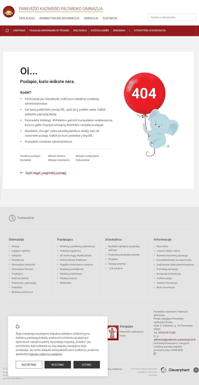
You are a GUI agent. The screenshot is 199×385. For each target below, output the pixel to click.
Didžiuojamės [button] (100, 30)
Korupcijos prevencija (169, 273)
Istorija (15, 246)
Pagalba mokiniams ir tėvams (76, 264)
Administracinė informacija (59, 18)
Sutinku (86, 364)
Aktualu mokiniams (59, 160)
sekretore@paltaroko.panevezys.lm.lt (175, 339)
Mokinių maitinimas (71, 273)
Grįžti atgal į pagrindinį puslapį (46, 173)
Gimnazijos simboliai (23, 264)
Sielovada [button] (80, 30)
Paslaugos (27, 18)
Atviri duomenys (166, 287)
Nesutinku (57, 364)
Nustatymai (29, 364)
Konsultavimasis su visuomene (174, 259)
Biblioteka (65, 282)
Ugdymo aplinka (21, 250)
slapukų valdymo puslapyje (45, 354)
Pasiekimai (18, 259)
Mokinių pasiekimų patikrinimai (77, 246)
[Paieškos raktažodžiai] (172, 17)
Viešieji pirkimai (117, 263)
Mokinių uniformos (22, 292)
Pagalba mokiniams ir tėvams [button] (49, 30)
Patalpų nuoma (68, 278)
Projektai (113, 259)
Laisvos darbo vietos (168, 250)
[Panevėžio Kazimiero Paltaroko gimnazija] (11, 10)
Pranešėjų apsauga (167, 269)
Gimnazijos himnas (22, 269)
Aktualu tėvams (56, 156)
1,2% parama (115, 268)
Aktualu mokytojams (87, 156)
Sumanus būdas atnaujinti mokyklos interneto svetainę (143, 372)
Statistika (17, 287)
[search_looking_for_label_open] (191, 17)
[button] (169, 8)
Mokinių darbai (20, 278)
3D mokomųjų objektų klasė (76, 255)
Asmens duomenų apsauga (172, 255)
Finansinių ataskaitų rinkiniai (124, 254)
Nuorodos (162, 246)
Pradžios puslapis (30, 156)
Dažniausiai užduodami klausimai (175, 264)
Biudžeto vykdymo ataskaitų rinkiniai (124, 248)
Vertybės (17, 255)
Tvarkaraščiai (21, 218)
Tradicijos (17, 273)
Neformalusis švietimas (73, 259)
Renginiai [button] (119, 30)
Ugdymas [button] (19, 30)
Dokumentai (82, 160)
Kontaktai (110, 18)
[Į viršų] (196, 370)
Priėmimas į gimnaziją (24, 282)
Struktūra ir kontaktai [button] (150, 30)
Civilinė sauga (164, 278)
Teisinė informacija (167, 282)
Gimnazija (91, 18)
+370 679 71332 (166, 332)
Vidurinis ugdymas (70, 250)
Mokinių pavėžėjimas (72, 269)
